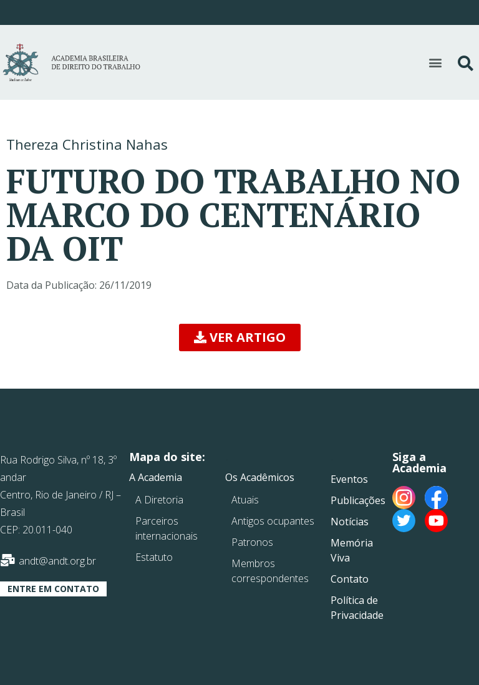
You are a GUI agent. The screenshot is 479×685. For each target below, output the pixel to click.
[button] (435, 62)
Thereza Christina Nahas (87, 144)
